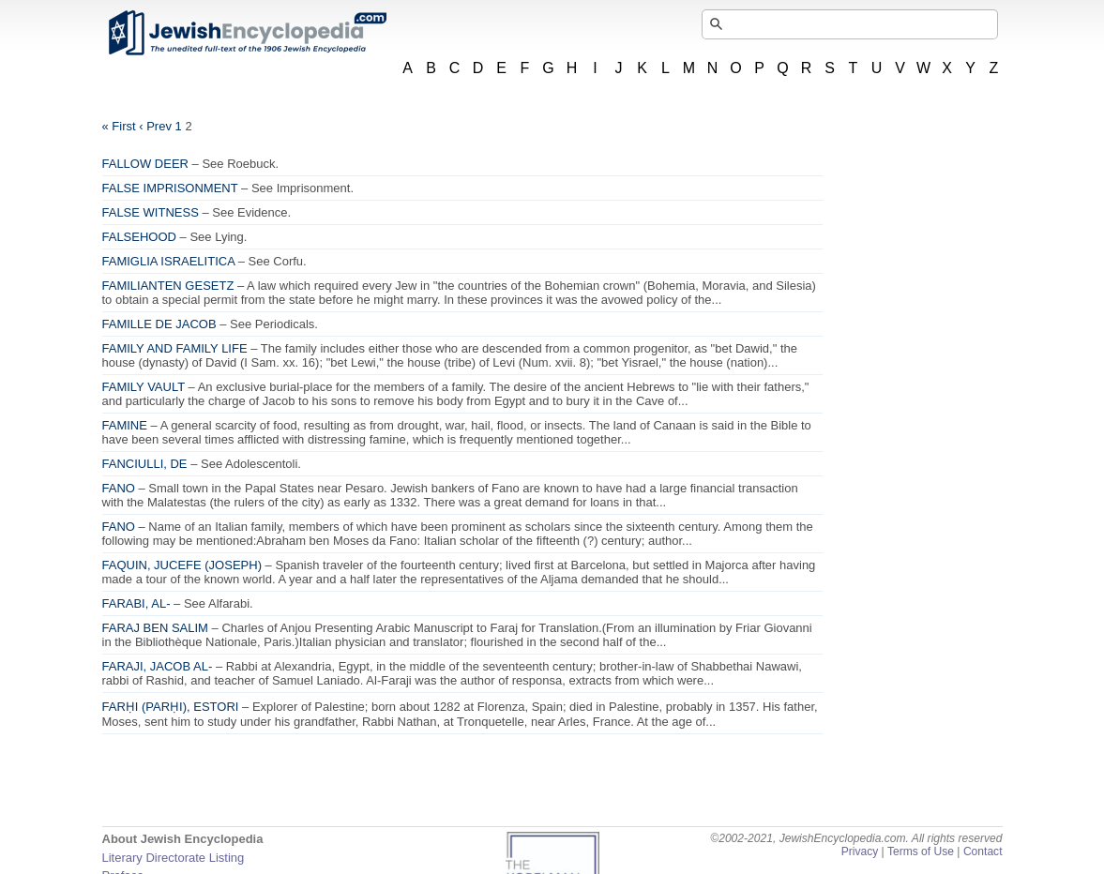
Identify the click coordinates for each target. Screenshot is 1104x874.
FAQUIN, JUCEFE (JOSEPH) (182, 565)
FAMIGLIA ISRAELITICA (168, 261)
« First (119, 126)
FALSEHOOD (139, 237)
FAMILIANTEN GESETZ (168, 286)
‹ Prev (155, 126)
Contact (983, 851)
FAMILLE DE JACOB (159, 324)
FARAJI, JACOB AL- (157, 666)
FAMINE (124, 425)
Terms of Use (920, 851)
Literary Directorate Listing (173, 858)
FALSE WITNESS (150, 212)
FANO (118, 488)
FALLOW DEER (145, 164)
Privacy (860, 851)
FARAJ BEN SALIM (155, 628)
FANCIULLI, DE (145, 464)
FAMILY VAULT (143, 387)
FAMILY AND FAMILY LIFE (175, 348)
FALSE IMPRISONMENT (170, 188)
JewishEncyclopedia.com (246, 32)
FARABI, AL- (136, 603)
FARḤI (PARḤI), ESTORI (170, 707)
